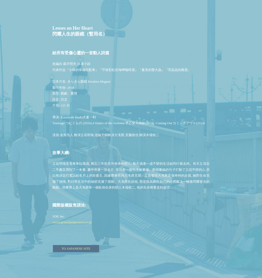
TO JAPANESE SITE (75, 248)
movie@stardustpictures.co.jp (72, 222)
